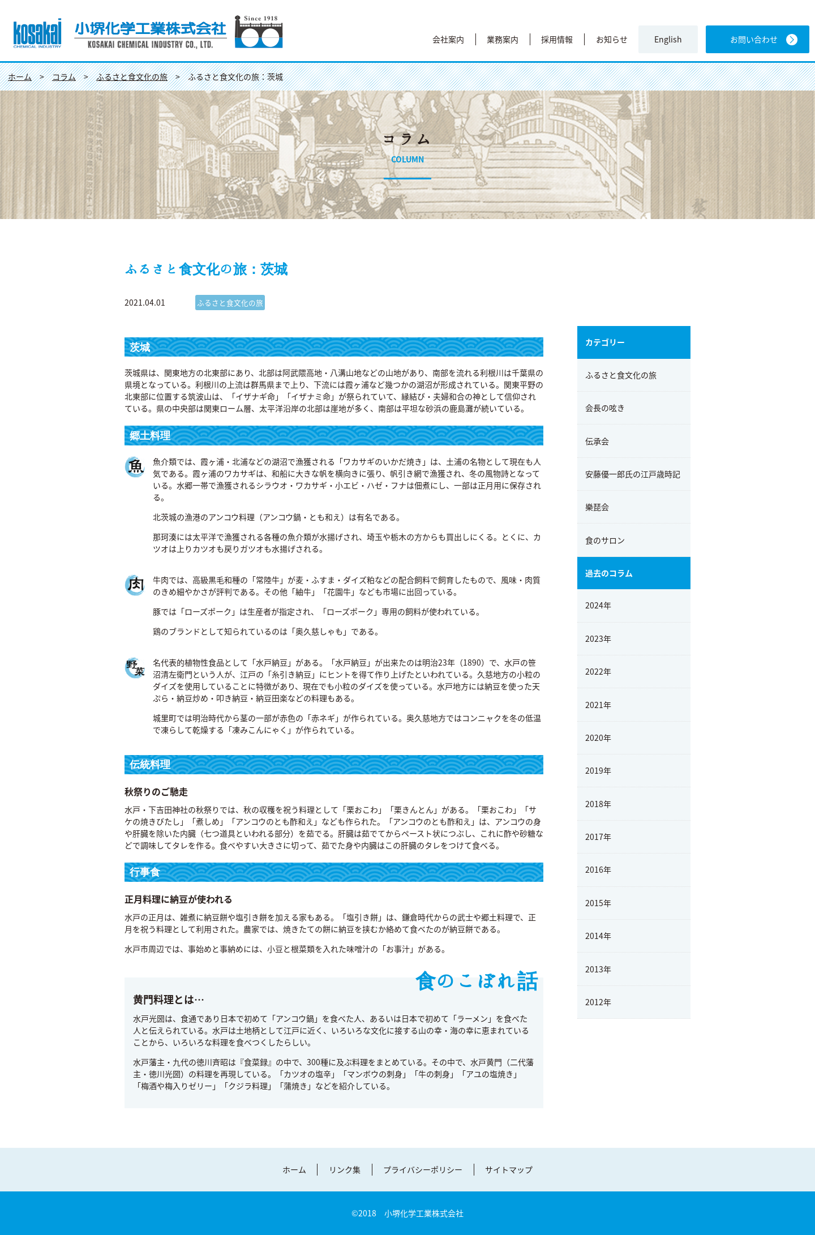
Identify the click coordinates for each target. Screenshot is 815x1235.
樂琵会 (597, 506)
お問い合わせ (754, 39)
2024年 (598, 605)
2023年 (598, 638)
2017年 (598, 836)
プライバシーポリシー (422, 1169)
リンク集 (345, 1169)
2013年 (598, 969)
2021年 (598, 704)
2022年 (598, 671)
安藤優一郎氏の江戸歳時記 (632, 473)
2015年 (598, 902)
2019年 (598, 770)
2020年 (598, 737)
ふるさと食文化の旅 (621, 374)
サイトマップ (509, 1169)
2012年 (598, 1001)
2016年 (598, 869)
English (668, 39)
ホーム (294, 1169)
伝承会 (597, 441)
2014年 (598, 935)
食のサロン (605, 540)
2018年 (598, 803)
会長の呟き (605, 407)
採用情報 (557, 39)
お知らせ (612, 39)
